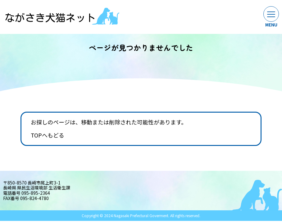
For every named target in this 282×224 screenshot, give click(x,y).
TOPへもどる (47, 135)
